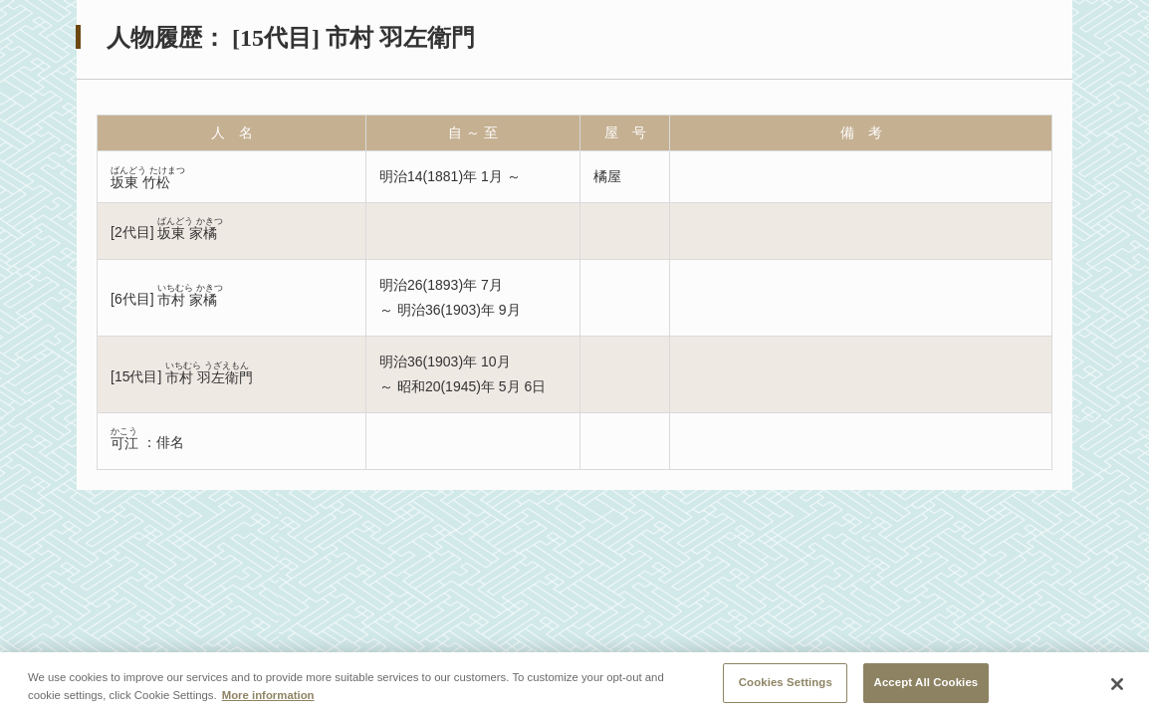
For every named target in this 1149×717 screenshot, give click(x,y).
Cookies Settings (785, 682)
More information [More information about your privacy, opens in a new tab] (268, 695)
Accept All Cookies (926, 682)
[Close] (1117, 684)
